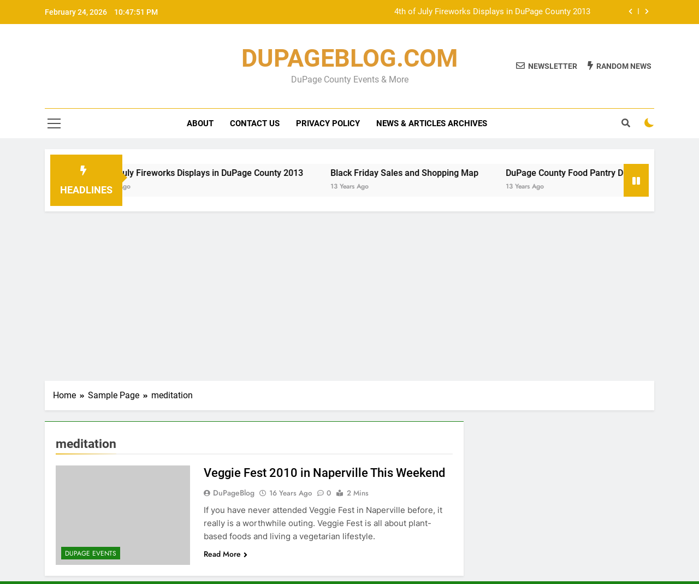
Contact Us (255, 123)
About (200, 123)
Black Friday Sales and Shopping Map (414, 173)
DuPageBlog (233, 492)
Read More (225, 553)
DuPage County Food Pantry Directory (588, 173)
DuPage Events (90, 553)
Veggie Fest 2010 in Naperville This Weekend (324, 473)
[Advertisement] (349, 293)
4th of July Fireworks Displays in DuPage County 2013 (492, 12)
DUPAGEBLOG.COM (349, 58)
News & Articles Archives (431, 123)
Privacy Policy (328, 123)
